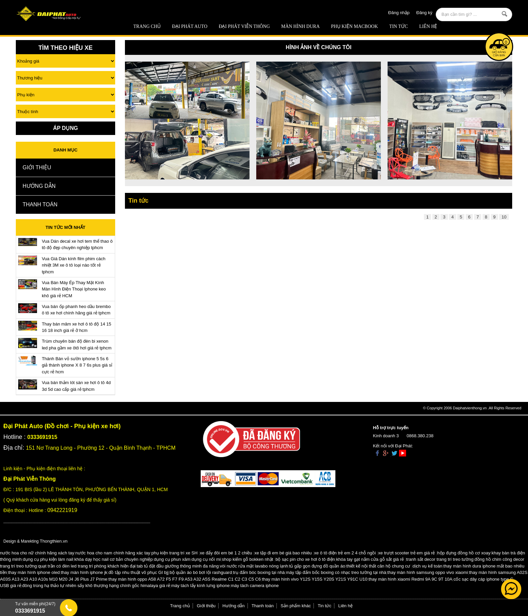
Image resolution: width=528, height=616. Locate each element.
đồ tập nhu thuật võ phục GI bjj (138, 572)
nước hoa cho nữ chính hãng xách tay (37, 552)
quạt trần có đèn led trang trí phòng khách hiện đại (87, 566)
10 (503, 216)
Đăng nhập (398, 12)
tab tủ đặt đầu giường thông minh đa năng (178, 566)
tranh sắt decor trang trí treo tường (439, 559)
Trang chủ (147, 26)
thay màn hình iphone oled (34, 572)
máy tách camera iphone (254, 585)
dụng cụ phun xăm (172, 559)
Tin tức (398, 26)
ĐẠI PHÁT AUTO (189, 26)
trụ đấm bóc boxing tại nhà (259, 572)
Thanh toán (40, 204)
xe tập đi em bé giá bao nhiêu (283, 552)
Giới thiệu (37, 167)
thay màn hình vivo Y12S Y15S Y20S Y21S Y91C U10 (314, 579)
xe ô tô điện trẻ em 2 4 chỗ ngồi (345, 552)
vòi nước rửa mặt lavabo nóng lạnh (254, 566)
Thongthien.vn (53, 541)
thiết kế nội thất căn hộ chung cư (378, 566)
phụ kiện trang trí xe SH (174, 552)
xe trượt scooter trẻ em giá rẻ (406, 552)
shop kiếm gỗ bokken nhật (247, 559)
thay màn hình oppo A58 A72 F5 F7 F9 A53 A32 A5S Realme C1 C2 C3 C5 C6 (184, 579)
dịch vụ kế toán (427, 566)
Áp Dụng (65, 128)
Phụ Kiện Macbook (354, 26)
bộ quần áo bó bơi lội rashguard (201, 572)
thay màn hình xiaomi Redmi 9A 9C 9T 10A (410, 579)
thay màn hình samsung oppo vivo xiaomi (427, 572)
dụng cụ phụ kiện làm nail (48, 559)
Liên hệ (428, 26)
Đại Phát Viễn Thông (244, 26)
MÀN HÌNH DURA (300, 26)
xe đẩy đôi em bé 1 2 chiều (226, 552)
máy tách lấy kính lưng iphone (200, 585)
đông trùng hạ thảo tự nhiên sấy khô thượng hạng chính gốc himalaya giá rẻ (96, 585)
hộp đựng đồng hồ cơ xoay (463, 552)
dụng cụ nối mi (206, 559)
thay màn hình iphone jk (84, 572)
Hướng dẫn (39, 186)
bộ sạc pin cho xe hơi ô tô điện (305, 559)
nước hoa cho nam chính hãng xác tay (112, 552)
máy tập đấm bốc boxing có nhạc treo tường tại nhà (336, 572)
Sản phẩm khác (295, 605)
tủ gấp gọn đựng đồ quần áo (317, 566)
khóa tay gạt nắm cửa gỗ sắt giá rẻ (370, 559)
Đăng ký (424, 12)
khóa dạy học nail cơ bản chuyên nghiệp (113, 559)
